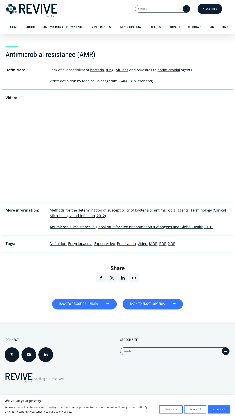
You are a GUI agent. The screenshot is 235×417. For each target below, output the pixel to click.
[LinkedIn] (45, 354)
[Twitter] (12, 354)
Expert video (104, 243)
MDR (153, 243)
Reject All (195, 409)
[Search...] (159, 8)
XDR (171, 243)
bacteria (97, 69)
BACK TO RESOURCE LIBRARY (84, 304)
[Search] (186, 8)
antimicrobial (169, 69)
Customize (170, 409)
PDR (162, 243)
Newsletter (210, 8)
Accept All (219, 409)
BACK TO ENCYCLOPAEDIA (153, 304)
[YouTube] (28, 354)
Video (142, 243)
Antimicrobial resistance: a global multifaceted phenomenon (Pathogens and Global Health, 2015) (132, 226)
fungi (110, 69)
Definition (58, 243)
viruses (122, 69)
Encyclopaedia (80, 243)
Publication (126, 243)
